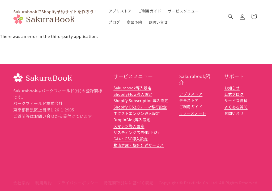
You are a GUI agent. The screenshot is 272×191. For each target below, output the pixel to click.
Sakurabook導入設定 (132, 87)
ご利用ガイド (191, 106)
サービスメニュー (133, 76)
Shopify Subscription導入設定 (140, 100)
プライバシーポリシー (78, 178)
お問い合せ (44, 116)
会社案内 (21, 178)
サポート (234, 76)
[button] (230, 16)
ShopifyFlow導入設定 (132, 94)
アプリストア (191, 94)
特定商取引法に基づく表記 (129, 178)
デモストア (189, 100)
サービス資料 (236, 100)
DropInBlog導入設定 (131, 119)
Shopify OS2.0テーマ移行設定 (140, 107)
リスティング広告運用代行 (136, 132)
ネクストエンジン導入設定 (136, 113)
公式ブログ (234, 94)
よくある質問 (236, 107)
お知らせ (232, 87)
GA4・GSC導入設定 (130, 138)
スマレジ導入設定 (128, 126)
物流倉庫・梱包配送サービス (138, 145)
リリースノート (192, 113)
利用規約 (43, 178)
